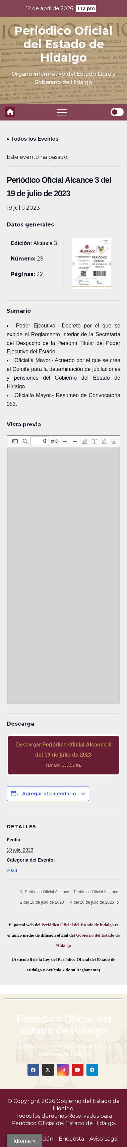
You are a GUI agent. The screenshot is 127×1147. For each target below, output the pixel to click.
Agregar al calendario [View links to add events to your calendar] (49, 794)
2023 (12, 870)
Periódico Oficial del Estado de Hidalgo (63, 44)
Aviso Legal (104, 1139)
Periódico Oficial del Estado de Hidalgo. (63, 1123)
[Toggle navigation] (62, 112)
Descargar (63, 755)
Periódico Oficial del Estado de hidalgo (78, 924)
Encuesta (71, 1139)
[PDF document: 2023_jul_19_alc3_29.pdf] (63, 569)
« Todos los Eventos (32, 139)
